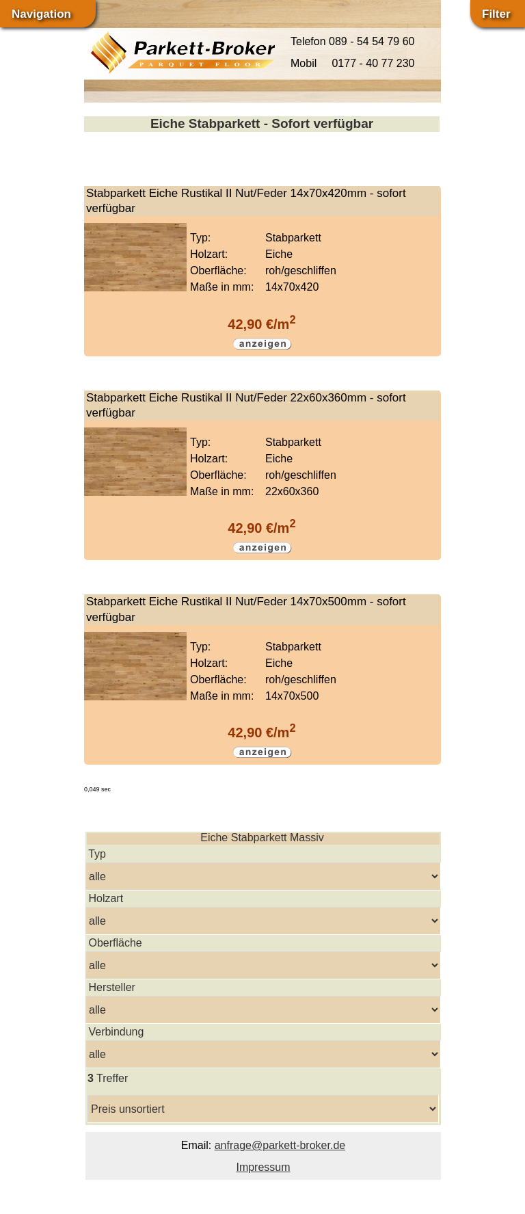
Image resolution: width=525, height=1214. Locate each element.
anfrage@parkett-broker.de (280, 1145)
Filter (496, 14)
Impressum (263, 1167)
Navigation (41, 14)
